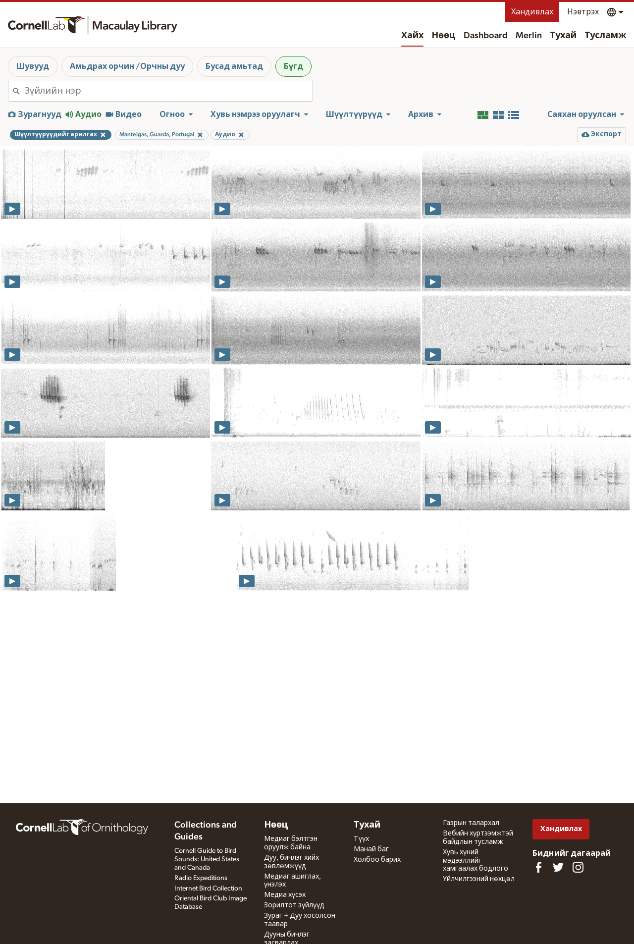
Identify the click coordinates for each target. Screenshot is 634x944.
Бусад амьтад (234, 66)
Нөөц (443, 35)
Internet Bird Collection (208, 888)
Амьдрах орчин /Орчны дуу (127, 66)
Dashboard (486, 35)
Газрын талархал (471, 823)
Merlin (529, 35)
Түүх (361, 838)
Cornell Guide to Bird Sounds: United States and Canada (206, 859)
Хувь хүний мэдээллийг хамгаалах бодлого (475, 861)
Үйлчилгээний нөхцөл (479, 879)
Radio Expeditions (200, 878)
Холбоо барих (377, 859)
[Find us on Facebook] (538, 867)
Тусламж (605, 35)
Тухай (563, 35)
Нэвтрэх (583, 12)
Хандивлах (532, 12)
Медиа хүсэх (285, 894)
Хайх (412, 35)
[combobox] (168, 91)
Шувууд (32, 66)
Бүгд (293, 66)
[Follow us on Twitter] (558, 867)
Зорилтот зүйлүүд (294, 905)
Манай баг (371, 849)
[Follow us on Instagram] (578, 867)
